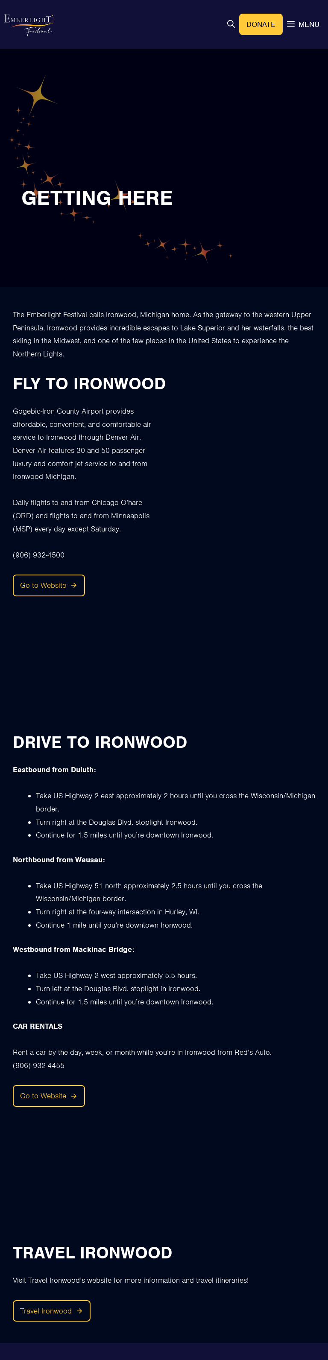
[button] (231, 25)
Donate (260, 24)
